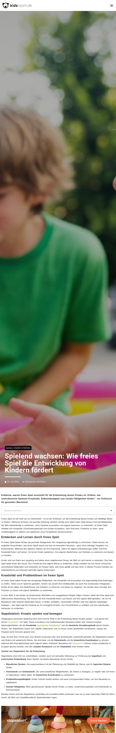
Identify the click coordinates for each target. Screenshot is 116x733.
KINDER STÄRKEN (22, 448)
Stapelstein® (13, 622)
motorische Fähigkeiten (48, 625)
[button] (112, 6)
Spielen (9, 448)
